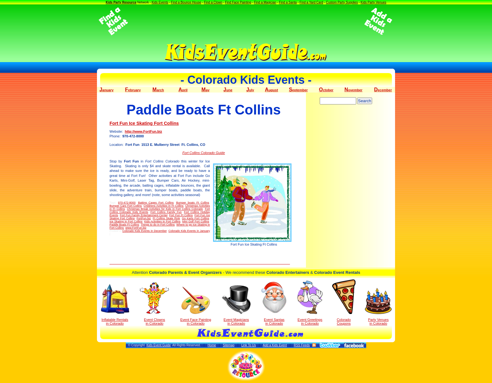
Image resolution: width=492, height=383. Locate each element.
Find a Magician (265, 2)
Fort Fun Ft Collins (181, 215)
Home (212, 345)
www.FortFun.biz (136, 227)
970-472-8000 (127, 202)
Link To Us (248, 345)
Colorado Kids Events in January (189, 230)
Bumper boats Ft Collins (192, 202)
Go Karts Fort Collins (195, 218)
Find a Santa (288, 2)
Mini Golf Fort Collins (195, 221)
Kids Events (160, 2)
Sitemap (228, 345)
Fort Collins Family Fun (166, 212)
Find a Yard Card (311, 2)
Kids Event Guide (159, 345)
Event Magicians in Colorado (236, 305)
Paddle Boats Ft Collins (124, 224)
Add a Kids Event (275, 345)
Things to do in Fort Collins (157, 224)
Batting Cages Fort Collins (156, 202)
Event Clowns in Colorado (154, 303)
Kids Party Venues (373, 2)
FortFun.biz (143, 218)
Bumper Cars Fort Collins (126, 205)
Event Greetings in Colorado (310, 303)
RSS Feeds (302, 345)
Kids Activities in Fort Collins (162, 221)
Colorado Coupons (344, 302)
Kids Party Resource (121, 2)
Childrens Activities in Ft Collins (163, 205)
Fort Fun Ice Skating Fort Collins (144, 123)
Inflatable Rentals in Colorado (115, 304)
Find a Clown (213, 2)
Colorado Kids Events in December (144, 230)
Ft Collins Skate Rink (166, 218)
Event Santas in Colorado (274, 303)
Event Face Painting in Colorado (195, 306)
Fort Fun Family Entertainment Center (144, 215)
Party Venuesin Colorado (378, 306)
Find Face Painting (238, 2)
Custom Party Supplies (342, 2)
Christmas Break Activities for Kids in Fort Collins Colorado (165, 208)
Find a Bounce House (186, 2)
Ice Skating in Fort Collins (126, 221)
